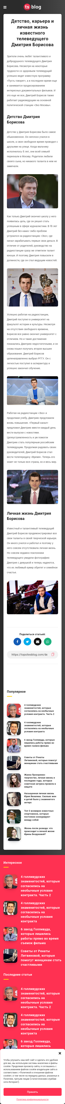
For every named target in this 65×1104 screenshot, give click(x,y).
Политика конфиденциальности (32, 1099)
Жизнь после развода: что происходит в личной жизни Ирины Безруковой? (39, 831)
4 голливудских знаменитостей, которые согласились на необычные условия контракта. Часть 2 (39, 709)
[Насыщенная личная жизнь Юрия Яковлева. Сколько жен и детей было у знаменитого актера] (14, 799)
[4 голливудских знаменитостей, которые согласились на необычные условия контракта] (14, 728)
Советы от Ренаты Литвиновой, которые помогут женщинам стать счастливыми (41, 760)
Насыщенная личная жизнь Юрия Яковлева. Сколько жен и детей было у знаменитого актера (40, 798)
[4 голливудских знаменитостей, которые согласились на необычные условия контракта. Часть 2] (14, 711)
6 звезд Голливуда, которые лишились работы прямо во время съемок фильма (39, 743)
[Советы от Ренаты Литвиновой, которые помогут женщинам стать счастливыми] (14, 763)
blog (32, 7)
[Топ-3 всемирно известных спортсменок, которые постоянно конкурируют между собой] (14, 816)
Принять (32, 1092)
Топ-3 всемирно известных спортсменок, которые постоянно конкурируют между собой (39, 815)
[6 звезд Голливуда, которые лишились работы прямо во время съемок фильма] (14, 746)
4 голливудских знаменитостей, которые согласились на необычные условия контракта (39, 727)
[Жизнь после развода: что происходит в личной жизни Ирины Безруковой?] (14, 834)
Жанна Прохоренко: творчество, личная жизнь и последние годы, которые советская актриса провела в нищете (40, 781)
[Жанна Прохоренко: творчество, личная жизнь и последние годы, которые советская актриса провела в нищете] (14, 780)
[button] (60, 1053)
